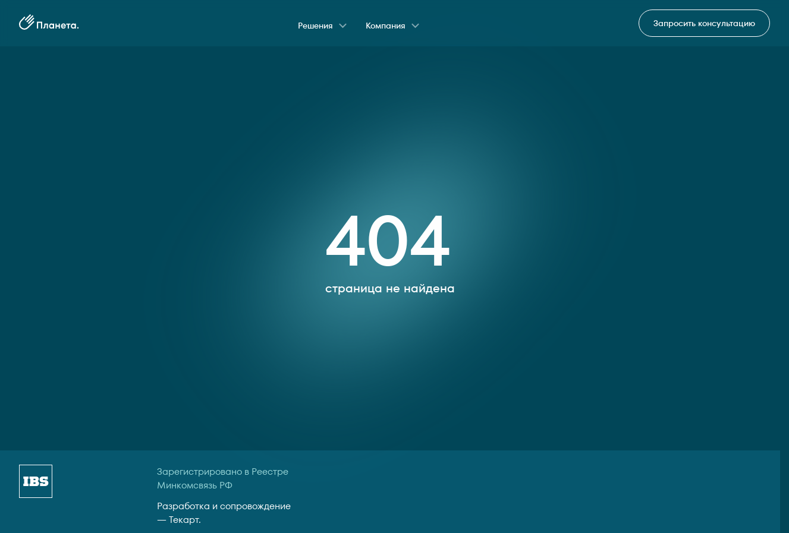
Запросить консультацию (704, 23)
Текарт (184, 519)
